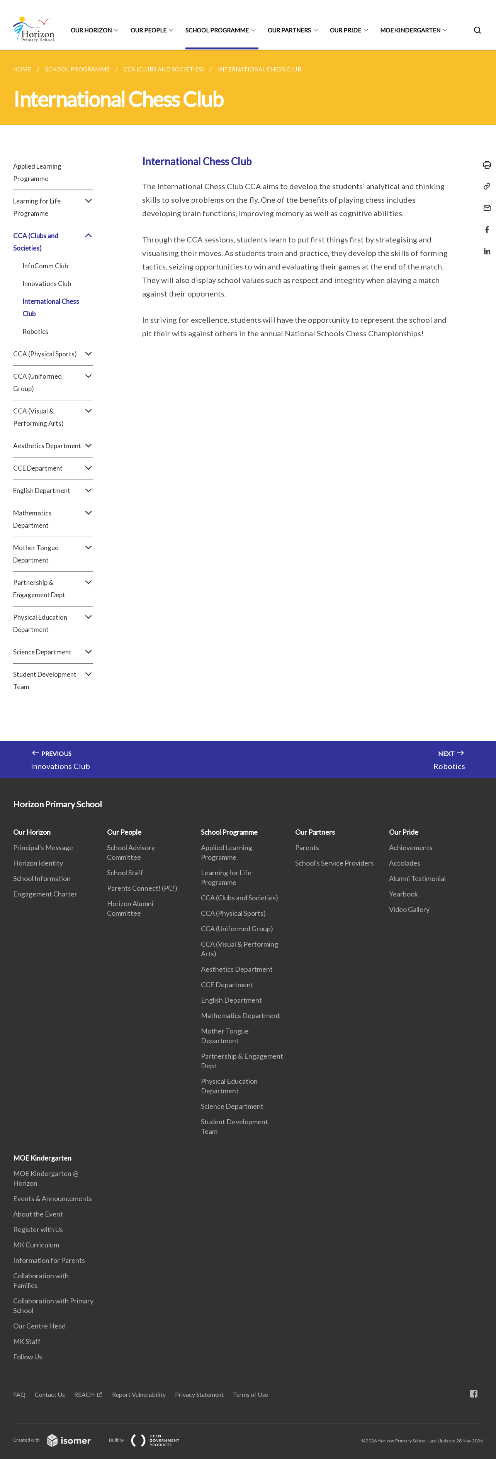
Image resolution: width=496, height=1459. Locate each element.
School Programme (217, 30)
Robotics (35, 331)
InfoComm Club (45, 266)
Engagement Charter (45, 894)
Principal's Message (43, 847)
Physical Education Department (53, 623)
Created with (58, 1440)
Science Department (53, 652)
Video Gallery (409, 909)
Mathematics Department (53, 519)
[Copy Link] (484, 186)
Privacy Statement (199, 1394)
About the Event (38, 1214)
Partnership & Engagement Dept (53, 588)
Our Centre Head (39, 1326)
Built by (150, 1440)
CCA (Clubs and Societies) (53, 242)
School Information (42, 878)
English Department (53, 491)
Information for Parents (49, 1260)
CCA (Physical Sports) (53, 354)
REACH (84, 1394)
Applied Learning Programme (37, 172)
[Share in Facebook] (484, 225)
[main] (248, 414)
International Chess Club (50, 307)
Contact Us (50, 1394)
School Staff (125, 872)
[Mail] (484, 203)
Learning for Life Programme (53, 207)
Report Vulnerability (139, 1394)
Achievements (411, 847)
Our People (148, 30)
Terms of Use (250, 1394)
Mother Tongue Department (53, 554)
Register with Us (38, 1229)
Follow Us (27, 1356)
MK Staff (27, 1341)
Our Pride (345, 30)
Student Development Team (53, 680)
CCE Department (53, 468)
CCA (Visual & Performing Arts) (53, 417)
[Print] (484, 165)
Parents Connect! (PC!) (142, 888)
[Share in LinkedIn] (484, 246)
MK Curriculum (36, 1244)
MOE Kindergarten (410, 30)
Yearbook (403, 894)
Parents (307, 847)
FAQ (19, 1394)
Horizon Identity (38, 863)
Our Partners (289, 30)
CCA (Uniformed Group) (53, 382)
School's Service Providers (334, 863)
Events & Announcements (52, 1198)
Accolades (404, 863)
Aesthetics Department (53, 446)
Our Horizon (91, 30)
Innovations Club (46, 284)
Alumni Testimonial (417, 878)
